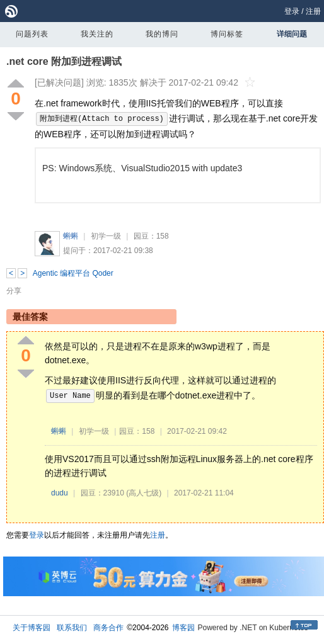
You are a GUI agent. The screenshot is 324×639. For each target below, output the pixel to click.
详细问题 (292, 34)
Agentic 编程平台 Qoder (73, 273)
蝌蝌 (70, 236)
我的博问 (162, 34)
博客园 (183, 627)
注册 (313, 11)
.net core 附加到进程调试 (64, 61)
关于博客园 (31, 627)
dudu (59, 493)
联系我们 (72, 627)
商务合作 (108, 627)
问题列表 (32, 34)
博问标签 (227, 34)
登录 (291, 11)
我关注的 (97, 34)
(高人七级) (143, 493)
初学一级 (106, 236)
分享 (13, 290)
